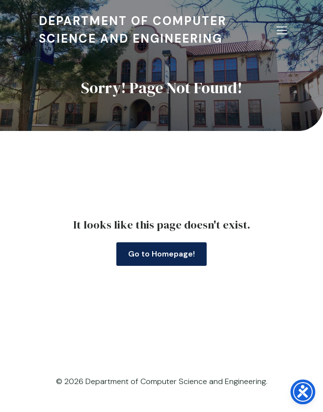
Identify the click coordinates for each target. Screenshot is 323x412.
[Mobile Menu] (281, 30)
